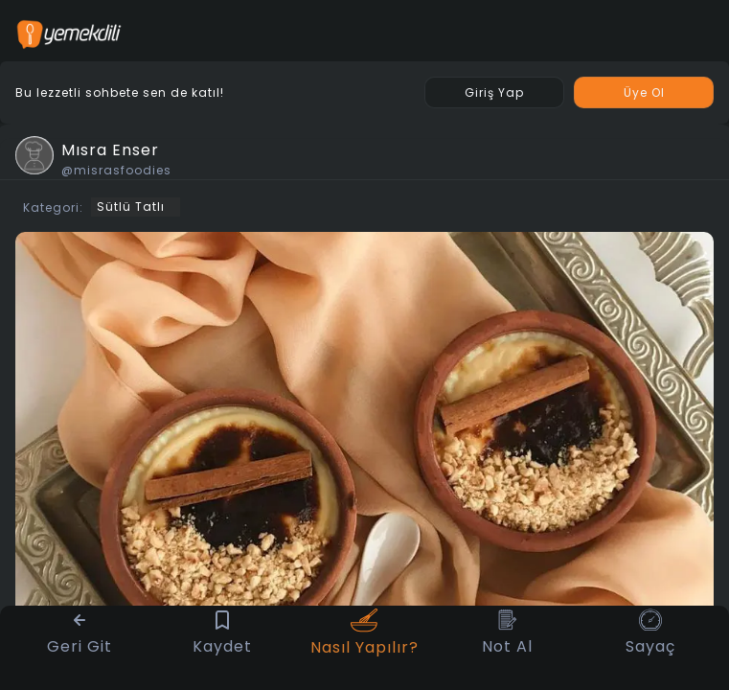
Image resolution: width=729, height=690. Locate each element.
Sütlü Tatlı (131, 206)
